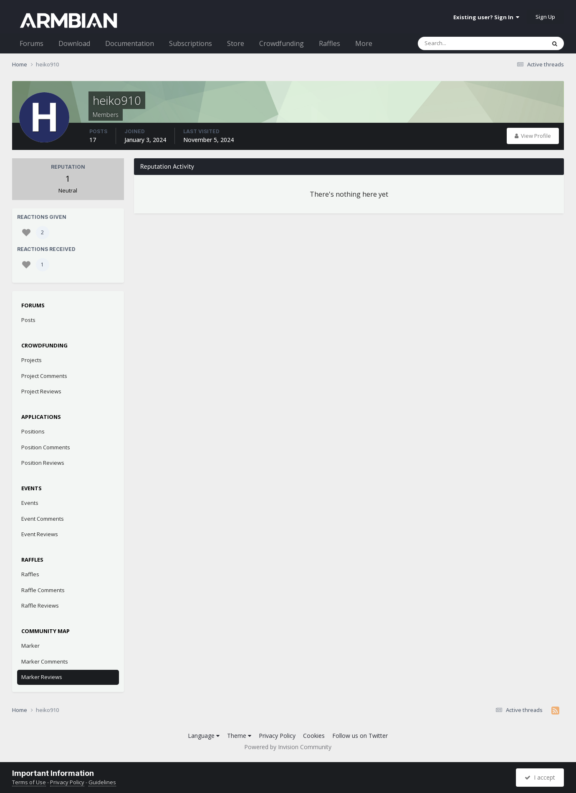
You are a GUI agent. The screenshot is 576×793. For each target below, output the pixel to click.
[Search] (460, 43)
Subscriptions (190, 43)
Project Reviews (41, 391)
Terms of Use (29, 782)
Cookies (314, 736)
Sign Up (545, 16)
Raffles (329, 43)
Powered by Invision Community (287, 747)
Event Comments (42, 518)
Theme (239, 736)
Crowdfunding (281, 43)
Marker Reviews (41, 677)
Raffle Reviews (40, 605)
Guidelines (102, 782)
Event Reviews (39, 534)
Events (29, 503)
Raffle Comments (43, 590)
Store (235, 43)
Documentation (129, 43)
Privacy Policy (277, 736)
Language (204, 736)
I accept (540, 777)
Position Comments (45, 447)
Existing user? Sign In (486, 17)
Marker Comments (44, 661)
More (363, 43)
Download (74, 43)
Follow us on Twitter (360, 736)
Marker (30, 645)
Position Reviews (42, 462)
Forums (31, 43)
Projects (31, 360)
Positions (33, 431)
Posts (28, 320)
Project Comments (44, 376)
